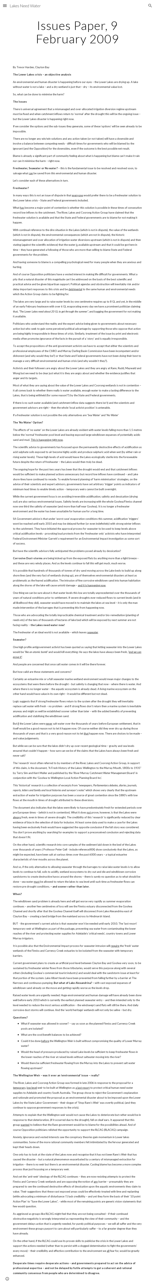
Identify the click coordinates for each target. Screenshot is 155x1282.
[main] (77, 32)
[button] (5, 5)
